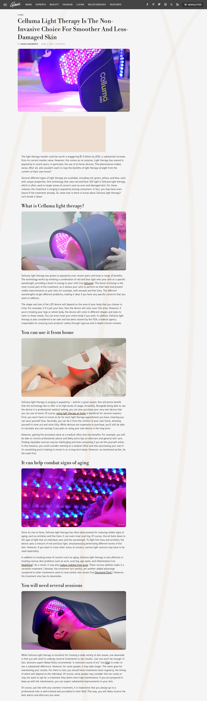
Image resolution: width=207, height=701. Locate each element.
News (28, 4)
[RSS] (177, 5)
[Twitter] (171, 5)
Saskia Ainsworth (29, 44)
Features (115, 4)
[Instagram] (165, 5)
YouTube (125, 109)
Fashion (68, 4)
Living (80, 4)
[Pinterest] (153, 5)
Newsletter (193, 4)
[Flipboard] (159, 5)
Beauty (54, 4)
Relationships (97, 4)
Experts (41, 4)
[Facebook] (147, 5)
